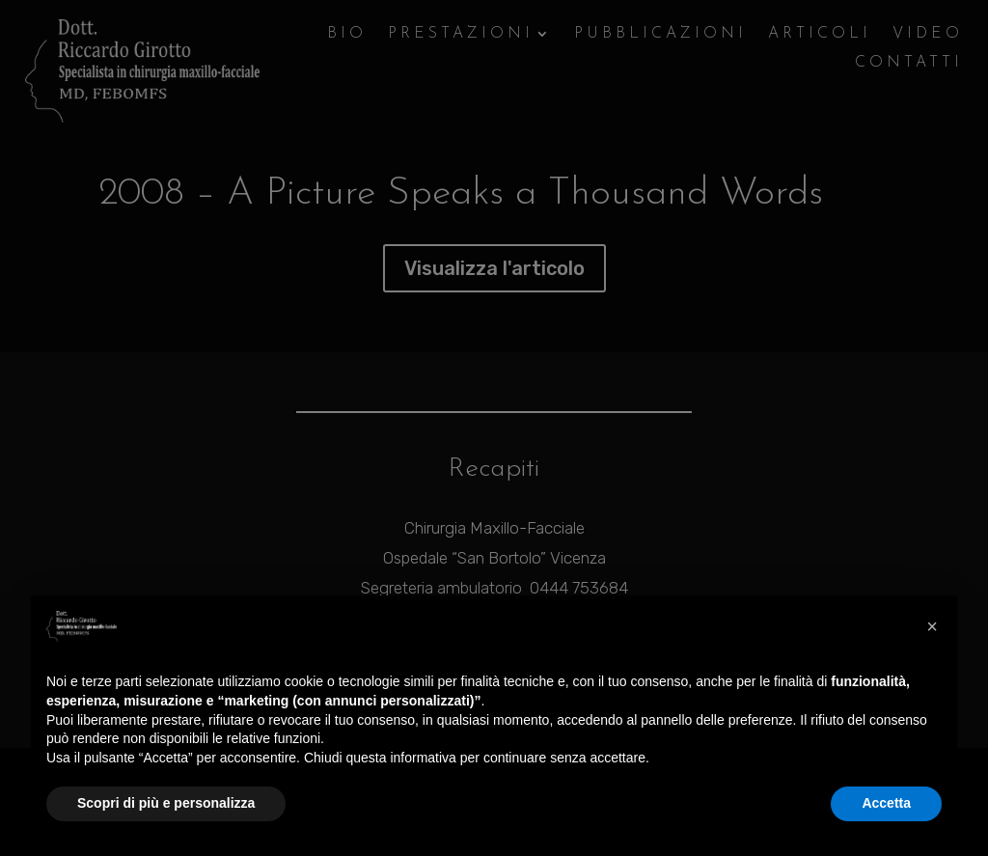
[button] (932, 626)
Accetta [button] (886, 803)
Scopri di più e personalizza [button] (166, 803)
